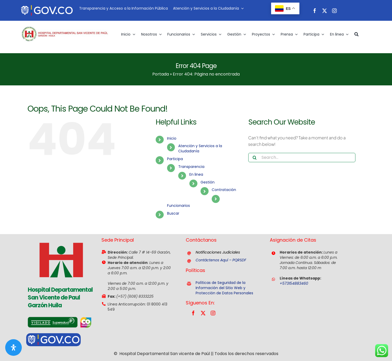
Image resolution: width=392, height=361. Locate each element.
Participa (175, 158)
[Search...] (301, 157)
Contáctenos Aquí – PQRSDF (221, 260)
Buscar (173, 213)
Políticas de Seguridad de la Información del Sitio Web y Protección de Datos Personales (224, 288)
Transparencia (191, 166)
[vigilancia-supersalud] (53, 319)
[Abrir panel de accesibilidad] (13, 347)
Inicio (171, 138)
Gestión (208, 182)
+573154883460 (294, 283)
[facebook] (314, 10)
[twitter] (324, 10)
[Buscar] (356, 34)
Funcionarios (178, 205)
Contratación (224, 189)
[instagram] (334, 10)
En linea (196, 174)
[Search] (254, 157)
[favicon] (61, 236)
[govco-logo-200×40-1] (47, 7)
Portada (160, 74)
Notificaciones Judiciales (218, 252)
